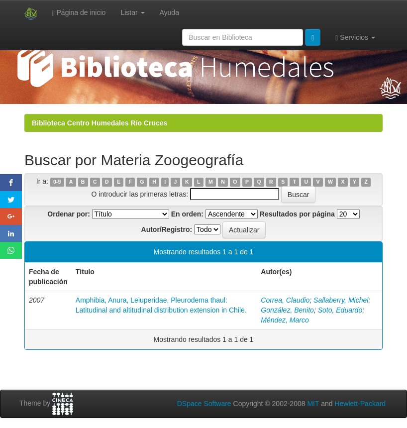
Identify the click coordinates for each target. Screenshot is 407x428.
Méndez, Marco (284, 320)
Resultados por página (297, 214)
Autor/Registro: (167, 229)
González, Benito (287, 310)
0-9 (57, 182)
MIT (313, 404)
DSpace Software (204, 404)
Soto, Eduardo (340, 310)
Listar (132, 12)
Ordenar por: (68, 214)
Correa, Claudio (285, 300)
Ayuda (169, 12)
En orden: (187, 214)
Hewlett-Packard (360, 404)
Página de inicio (79, 12)
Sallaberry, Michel (340, 300)
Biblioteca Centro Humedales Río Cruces (99, 123)
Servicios (355, 37)
